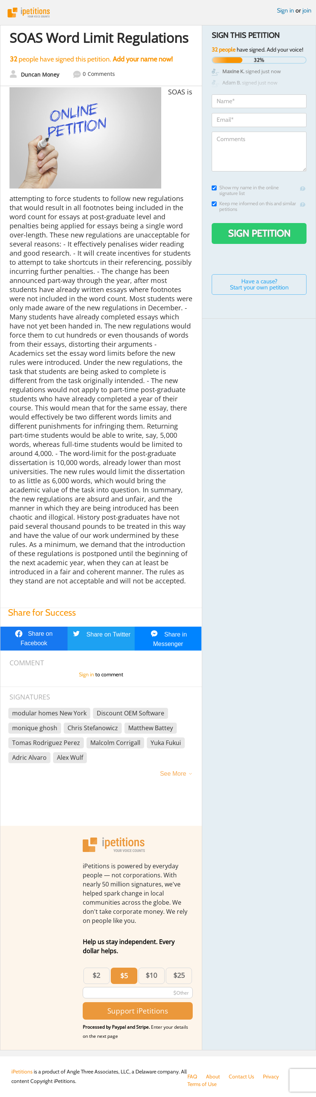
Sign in (285, 10)
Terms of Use (202, 1084)
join (306, 10)
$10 (151, 975)
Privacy (271, 1076)
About (213, 1076)
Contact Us (241, 1076)
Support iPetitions (137, 1011)
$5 (124, 975)
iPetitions (158, 12)
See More (173, 773)
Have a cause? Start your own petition (259, 284)
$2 (96, 975)
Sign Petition (259, 233)
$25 (179, 975)
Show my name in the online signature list (245, 190)
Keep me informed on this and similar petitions (254, 206)
